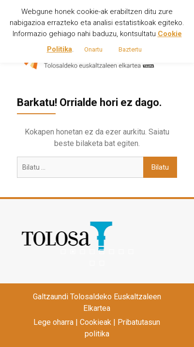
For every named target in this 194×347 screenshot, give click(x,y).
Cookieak (95, 322)
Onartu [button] (93, 49)
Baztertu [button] (130, 49)
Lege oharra (53, 322)
